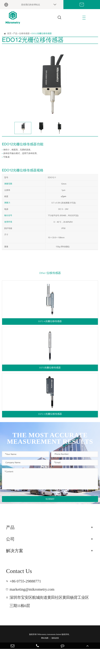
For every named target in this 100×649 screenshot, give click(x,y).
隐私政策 (55, 638)
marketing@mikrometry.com (32, 589)
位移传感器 (24, 34)
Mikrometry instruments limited (49, 634)
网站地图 (44, 638)
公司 (10, 539)
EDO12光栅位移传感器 (41, 34)
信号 (10, 216)
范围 (10, 184)
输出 (6, 216)
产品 (15, 34)
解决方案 (14, 550)
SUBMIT (50, 499)
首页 (9, 34)
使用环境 (8, 222)
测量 (6, 184)
